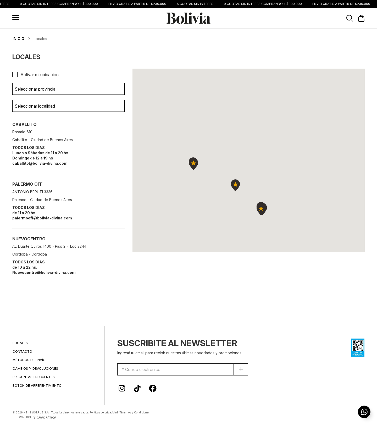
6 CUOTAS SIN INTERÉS (196, 3)
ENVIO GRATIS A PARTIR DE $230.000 (139, 3)
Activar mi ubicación (39, 74)
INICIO (18, 38)
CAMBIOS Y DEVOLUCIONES (35, 368)
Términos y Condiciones (134, 412)
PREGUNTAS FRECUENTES (34, 377)
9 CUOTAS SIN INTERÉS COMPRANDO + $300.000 (60, 3)
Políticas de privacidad (104, 412)
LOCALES (20, 343)
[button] (15, 17)
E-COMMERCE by (35, 417)
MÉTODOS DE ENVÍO (29, 360)
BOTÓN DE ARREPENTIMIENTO (37, 385)
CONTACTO (22, 351)
